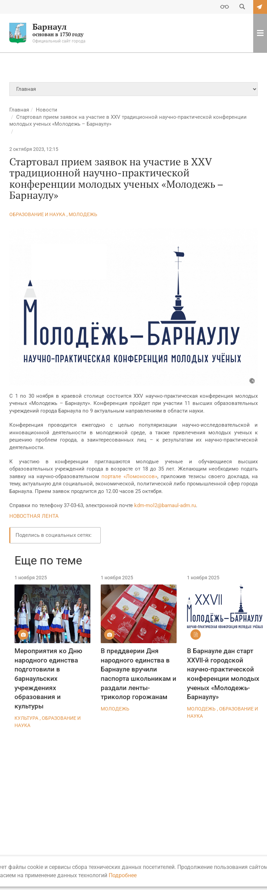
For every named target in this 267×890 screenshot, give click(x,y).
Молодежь (83, 214)
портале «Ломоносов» (129, 476)
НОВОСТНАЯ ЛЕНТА (34, 516)
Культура (26, 718)
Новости (46, 110)
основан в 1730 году (47, 33)
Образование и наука (37, 214)
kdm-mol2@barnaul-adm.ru (165, 505)
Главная (19, 110)
